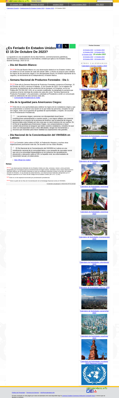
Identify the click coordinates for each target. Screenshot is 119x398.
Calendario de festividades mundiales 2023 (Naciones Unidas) (94, 362)
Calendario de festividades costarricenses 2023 (94, 162)
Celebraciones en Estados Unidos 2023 (94, 113)
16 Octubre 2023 (88, 57)
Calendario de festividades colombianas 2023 (94, 263)
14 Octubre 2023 (87, 54)
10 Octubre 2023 (88, 50)
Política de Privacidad (18, 392)
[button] (59, 46)
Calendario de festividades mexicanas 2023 (94, 187)
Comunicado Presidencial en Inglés (27, 98)
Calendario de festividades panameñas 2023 (94, 312)
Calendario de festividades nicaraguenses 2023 (94, 238)
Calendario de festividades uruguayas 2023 (94, 137)
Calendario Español (13, 8)
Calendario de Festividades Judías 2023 (94, 89)
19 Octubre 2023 (99, 59)
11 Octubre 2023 (99, 50)
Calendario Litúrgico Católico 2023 (94, 66)
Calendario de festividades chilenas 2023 (94, 288)
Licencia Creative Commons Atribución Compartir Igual (78, 395)
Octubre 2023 (50, 8)
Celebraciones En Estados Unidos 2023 (32, 8)
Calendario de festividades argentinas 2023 (94, 213)
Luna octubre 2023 (79, 5)
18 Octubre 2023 (88, 59)
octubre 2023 (58, 5)
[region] (41, 27)
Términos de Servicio (32, 392)
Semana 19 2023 (37, 5)
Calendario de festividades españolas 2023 (94, 337)
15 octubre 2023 (16, 5)
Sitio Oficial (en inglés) (22, 160)
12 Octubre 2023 (88, 52)
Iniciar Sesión (36, 1)
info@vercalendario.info (47, 392)
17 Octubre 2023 (99, 57)
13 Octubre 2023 (99, 52)
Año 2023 (100, 5)
